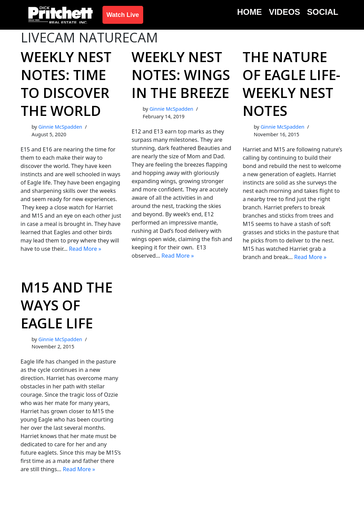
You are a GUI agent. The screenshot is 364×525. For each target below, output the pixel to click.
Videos (284, 12)
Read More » (85, 248)
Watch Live (123, 14)
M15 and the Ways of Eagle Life (66, 305)
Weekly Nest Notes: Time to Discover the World (66, 83)
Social (322, 12)
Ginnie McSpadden (60, 126)
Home (249, 12)
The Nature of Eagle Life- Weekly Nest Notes (291, 83)
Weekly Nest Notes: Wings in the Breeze (180, 74)
